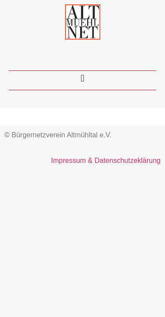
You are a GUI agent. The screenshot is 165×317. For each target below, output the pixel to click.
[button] (82, 78)
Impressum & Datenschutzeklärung (106, 160)
